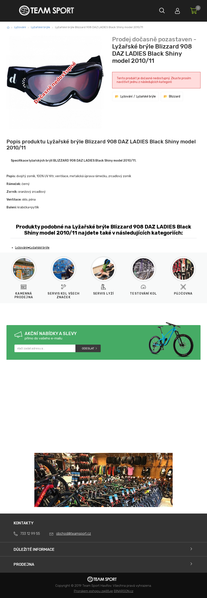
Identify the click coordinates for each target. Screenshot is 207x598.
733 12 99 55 (30, 534)
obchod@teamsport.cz (73, 534)
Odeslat (88, 348)
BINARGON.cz (123, 591)
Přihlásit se (175, 10)
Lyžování (20, 27)
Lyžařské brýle (40, 27)
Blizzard (174, 96)
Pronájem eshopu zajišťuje (93, 591)
